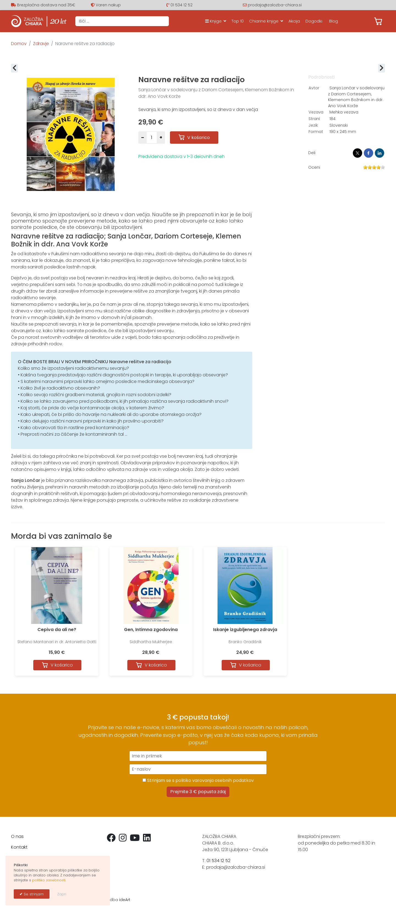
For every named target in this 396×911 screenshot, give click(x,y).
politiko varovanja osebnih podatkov (214, 780)
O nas (17, 836)
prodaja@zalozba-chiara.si (275, 5)
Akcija (294, 21)
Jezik (313, 125)
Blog (333, 21)
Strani (314, 118)
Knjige (213, 21)
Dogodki (314, 21)
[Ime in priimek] (198, 756)
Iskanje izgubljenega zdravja (245, 629)
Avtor (314, 88)
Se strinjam (33, 894)
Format (316, 131)
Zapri (61, 894)
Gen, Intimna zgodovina (151, 629)
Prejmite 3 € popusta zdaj (198, 791)
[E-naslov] (198, 769)
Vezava (316, 112)
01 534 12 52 (181, 5)
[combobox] (122, 21)
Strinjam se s (198, 780)
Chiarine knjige (264, 21)
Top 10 (238, 21)
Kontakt (19, 847)
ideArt (124, 899)
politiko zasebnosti (48, 880)
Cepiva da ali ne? (56, 629)
